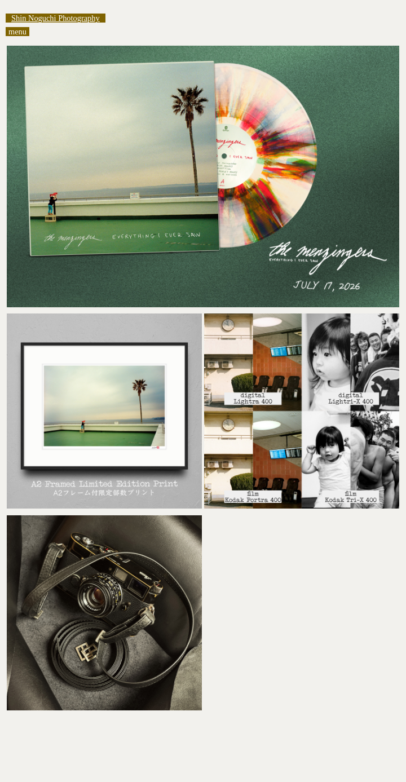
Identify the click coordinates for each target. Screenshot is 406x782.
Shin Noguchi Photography (55, 18)
